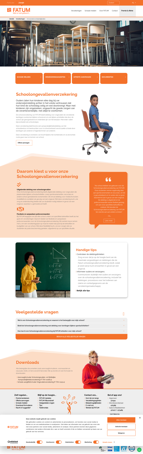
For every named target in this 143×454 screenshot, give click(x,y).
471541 (113, 401)
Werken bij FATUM (92, 408)
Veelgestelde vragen (46, 403)
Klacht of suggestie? (23, 408)
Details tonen (107, 450)
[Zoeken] (113, 3)
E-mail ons (90, 405)
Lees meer (109, 221)
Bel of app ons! (115, 395)
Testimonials (43, 408)
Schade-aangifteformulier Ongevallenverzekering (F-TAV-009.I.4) (41, 382)
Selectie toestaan (121, 434)
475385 (113, 405)
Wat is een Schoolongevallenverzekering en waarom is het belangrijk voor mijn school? (51, 320)
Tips (40, 405)
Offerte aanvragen (24, 143)
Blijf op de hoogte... (47, 395)
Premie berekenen (22, 398)
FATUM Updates (45, 398)
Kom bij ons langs (92, 398)
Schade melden (90, 11)
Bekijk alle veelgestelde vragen (71, 337)
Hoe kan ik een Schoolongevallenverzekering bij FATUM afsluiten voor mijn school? (50, 331)
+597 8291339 (114, 414)
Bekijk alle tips (83, 290)
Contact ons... (90, 395)
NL (133, 3)
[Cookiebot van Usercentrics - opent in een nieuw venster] (13, 450)
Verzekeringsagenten (93, 401)
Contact (115, 11)
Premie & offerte (127, 11)
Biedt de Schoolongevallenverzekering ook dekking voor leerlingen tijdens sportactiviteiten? (53, 326)
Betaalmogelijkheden (93, 403)
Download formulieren (24, 405)
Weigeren (121, 441)
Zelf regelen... (21, 395)
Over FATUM (104, 11)
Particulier (10, 3)
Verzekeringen (76, 11)
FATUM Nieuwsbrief (46, 401)
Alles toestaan (121, 428)
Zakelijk (21, 3)
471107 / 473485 (117, 410)
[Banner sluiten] (140, 425)
